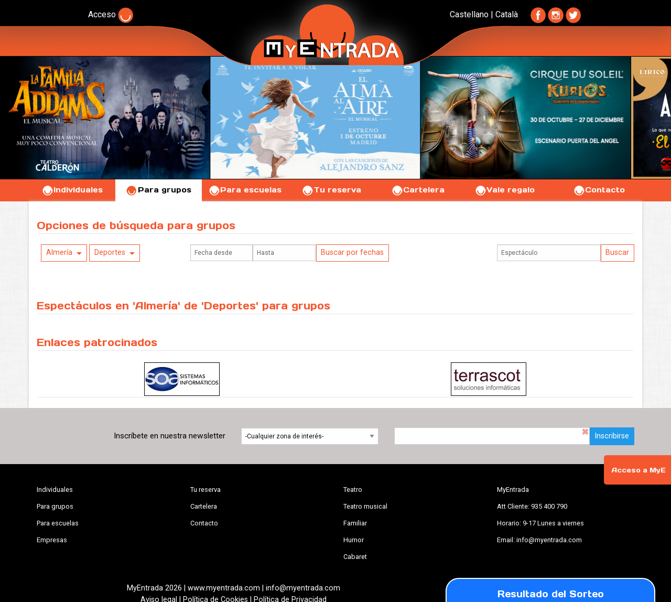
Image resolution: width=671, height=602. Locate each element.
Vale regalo (504, 190)
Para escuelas (245, 190)
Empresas (52, 540)
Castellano (469, 14)
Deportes (109, 252)
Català (506, 14)
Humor (353, 540)
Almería (59, 252)
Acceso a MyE (638, 470)
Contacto (599, 190)
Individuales (72, 190)
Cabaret (355, 557)
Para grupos (158, 190)
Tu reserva (331, 190)
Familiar (355, 523)
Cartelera (418, 190)
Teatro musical (365, 506)
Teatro (352, 489)
